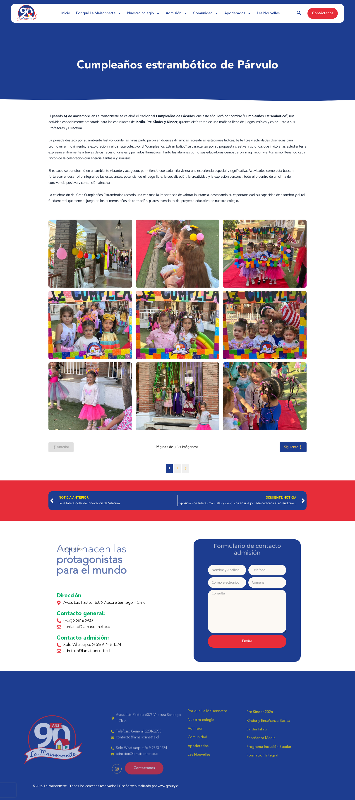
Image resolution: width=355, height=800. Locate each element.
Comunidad (205, 13)
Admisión (176, 13)
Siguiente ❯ (293, 447)
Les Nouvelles (268, 13)
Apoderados (237, 13)
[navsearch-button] (299, 13)
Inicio (65, 13)
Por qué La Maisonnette (98, 13)
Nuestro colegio (143, 13)
